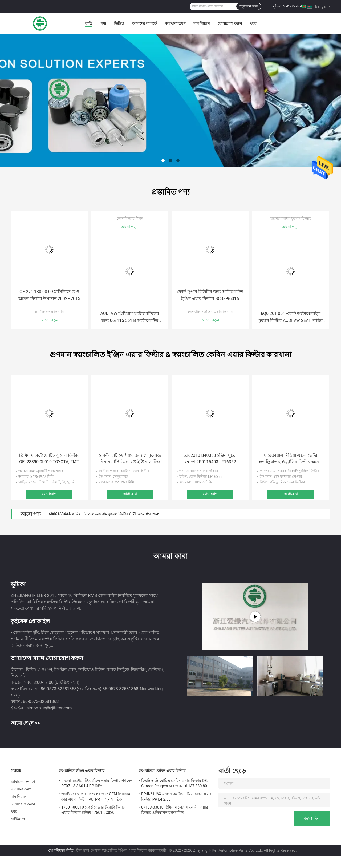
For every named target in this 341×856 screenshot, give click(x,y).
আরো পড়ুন (49, 320)
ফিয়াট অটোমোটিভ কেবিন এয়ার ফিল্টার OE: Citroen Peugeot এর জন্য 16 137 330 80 (174, 783)
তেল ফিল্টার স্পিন (129, 218)
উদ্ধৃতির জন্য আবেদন (286, 6)
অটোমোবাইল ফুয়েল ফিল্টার (290, 218)
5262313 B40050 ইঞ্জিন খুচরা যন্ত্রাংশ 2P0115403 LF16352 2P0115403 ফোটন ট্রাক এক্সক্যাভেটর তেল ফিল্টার (210, 459)
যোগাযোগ (49, 494)
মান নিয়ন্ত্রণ (201, 23)
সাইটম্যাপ (18, 819)
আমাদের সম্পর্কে (144, 23)
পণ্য (103, 23)
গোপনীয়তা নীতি (60, 850)
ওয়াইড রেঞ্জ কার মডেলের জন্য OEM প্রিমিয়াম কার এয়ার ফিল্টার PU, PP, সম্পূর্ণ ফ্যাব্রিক (95, 796)
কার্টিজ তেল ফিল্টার (49, 312)
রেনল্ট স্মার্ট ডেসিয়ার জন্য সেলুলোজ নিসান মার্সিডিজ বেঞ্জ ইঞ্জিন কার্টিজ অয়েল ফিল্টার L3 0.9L (130, 459)
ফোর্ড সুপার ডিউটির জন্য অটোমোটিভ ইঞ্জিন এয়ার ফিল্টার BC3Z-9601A (210, 295)
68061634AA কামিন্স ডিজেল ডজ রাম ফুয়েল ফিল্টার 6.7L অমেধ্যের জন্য (104, 514)
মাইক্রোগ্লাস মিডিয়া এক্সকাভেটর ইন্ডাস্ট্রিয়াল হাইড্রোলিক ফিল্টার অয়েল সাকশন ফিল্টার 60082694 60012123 (290, 459)
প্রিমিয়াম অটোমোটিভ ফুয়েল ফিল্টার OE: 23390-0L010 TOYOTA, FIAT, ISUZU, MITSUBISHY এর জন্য (49, 459)
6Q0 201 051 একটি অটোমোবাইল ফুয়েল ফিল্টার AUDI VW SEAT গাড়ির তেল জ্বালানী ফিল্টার (291, 317)
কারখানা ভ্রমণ (175, 23)
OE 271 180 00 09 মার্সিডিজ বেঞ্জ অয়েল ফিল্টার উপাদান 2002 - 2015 (49, 295)
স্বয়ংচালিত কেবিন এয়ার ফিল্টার (162, 771)
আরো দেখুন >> (25, 723)
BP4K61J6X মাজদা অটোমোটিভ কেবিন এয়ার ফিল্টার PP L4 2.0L (176, 796)
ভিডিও (119, 23)
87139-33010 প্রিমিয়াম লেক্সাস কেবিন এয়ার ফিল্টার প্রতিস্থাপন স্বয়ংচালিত (174, 810)
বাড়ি (88, 23)
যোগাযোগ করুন (230, 23)
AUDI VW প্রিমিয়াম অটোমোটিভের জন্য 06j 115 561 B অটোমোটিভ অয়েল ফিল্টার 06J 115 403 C (129, 317)
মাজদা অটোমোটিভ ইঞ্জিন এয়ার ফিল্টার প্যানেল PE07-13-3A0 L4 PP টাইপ (97, 783)
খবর (253, 23)
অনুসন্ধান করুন (248, 6)
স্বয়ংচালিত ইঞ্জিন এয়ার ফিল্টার (210, 312)
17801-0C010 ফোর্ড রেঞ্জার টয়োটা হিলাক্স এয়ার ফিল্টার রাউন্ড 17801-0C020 (93, 810)
